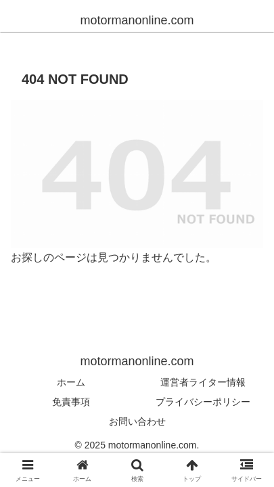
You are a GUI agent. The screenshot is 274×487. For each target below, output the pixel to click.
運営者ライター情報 (203, 382)
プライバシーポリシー (203, 401)
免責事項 (71, 401)
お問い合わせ (137, 421)
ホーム (71, 382)
